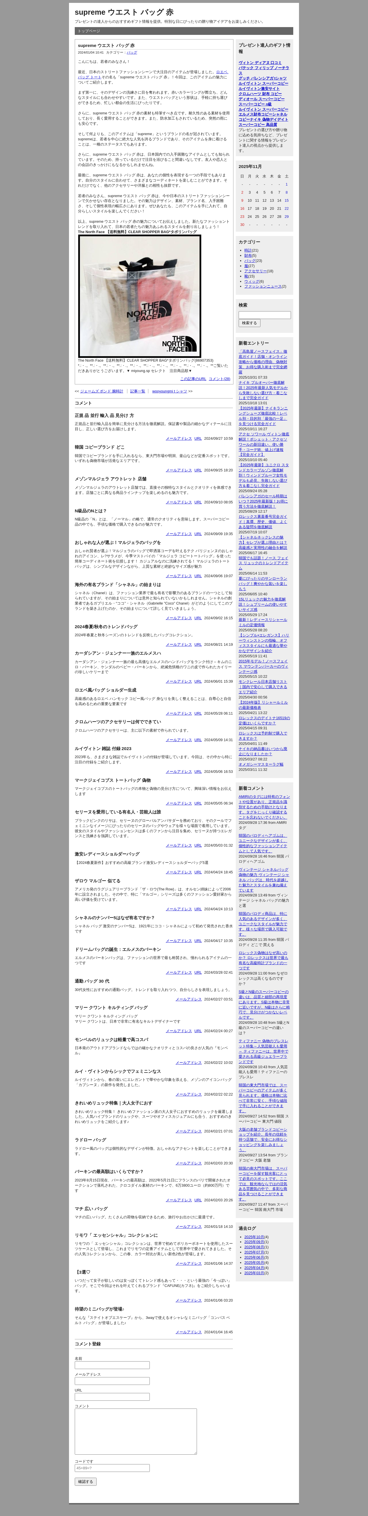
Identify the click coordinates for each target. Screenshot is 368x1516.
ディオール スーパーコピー (262, 99)
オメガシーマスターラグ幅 (261, 764)
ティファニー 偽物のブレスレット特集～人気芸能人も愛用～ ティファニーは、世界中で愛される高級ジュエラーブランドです (263, 1051)
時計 (248, 250)
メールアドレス (179, 438)
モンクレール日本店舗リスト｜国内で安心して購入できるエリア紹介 (263, 686)
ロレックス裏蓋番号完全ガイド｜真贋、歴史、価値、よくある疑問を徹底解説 (263, 521)
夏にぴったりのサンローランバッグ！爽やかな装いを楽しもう (263, 583)
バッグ (132, 52)
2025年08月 (254, 1247)
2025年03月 (254, 1273)
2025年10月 (254, 1237)
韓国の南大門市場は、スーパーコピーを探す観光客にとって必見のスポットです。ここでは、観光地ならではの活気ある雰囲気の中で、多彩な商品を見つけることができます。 (263, 1183)
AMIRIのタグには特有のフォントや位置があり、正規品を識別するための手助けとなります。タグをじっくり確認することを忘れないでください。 (264, 807)
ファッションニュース (263, 286)
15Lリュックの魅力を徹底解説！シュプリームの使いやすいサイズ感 (263, 604)
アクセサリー (255, 271)
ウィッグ (251, 281)
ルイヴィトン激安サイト (259, 88)
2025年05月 (254, 1262)
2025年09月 (254, 1242)
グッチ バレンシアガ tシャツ (263, 78)
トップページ (89, 31)
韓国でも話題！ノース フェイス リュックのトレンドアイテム (263, 563)
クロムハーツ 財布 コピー (260, 94)
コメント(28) (219, 379)
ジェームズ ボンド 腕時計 (101, 391)
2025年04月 (254, 1268)
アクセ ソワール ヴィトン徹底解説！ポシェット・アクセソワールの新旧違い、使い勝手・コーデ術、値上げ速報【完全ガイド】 (264, 444)
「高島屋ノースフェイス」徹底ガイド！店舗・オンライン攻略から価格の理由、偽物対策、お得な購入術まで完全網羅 (263, 361)
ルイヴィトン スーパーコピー (263, 83)
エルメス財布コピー (255, 114)
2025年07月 (254, 1252)
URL (198, 438)
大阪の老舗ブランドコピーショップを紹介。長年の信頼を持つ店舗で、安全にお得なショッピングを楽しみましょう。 (263, 1139)
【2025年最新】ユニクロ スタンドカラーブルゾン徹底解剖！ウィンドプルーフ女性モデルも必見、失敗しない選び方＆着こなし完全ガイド (264, 475)
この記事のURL (193, 379)
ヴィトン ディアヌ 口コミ (260, 63)
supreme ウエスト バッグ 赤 (124, 12)
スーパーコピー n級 (255, 104)
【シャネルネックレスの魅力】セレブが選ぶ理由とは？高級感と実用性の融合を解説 (263, 542)
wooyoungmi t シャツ (169, 391)
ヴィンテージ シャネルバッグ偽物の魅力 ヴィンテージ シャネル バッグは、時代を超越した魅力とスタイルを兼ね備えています (264, 879)
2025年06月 (254, 1257)
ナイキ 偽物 (260, 119)
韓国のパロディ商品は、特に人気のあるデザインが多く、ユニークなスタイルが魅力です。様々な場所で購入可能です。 (263, 924)
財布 (248, 255)
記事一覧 (137, 391)
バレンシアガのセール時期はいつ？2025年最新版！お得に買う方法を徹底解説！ (263, 501)
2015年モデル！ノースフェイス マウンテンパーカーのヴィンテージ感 (263, 666)
